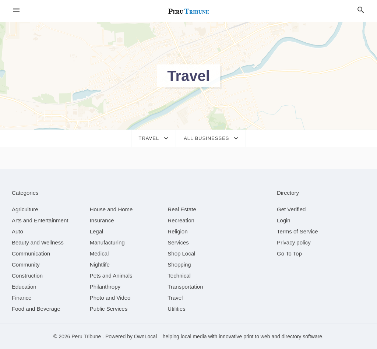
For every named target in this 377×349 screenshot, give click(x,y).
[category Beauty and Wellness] (38, 242)
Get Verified (291, 209)
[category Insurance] (102, 220)
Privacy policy (294, 242)
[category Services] (178, 242)
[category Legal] (96, 231)
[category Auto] (17, 231)
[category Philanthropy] (105, 286)
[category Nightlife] (100, 264)
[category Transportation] (185, 286)
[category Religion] (177, 231)
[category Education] (24, 286)
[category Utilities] (176, 309)
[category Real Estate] (182, 209)
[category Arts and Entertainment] (40, 220)
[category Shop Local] (181, 253)
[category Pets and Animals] (111, 275)
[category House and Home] (111, 209)
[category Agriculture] (25, 209)
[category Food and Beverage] (36, 309)
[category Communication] (31, 253)
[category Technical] (179, 275)
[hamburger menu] (16, 10)
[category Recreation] (181, 220)
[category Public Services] (109, 309)
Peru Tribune (86, 336)
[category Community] (26, 264)
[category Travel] (175, 298)
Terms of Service (297, 231)
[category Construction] (27, 275)
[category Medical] (99, 253)
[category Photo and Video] (110, 298)
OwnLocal (145, 336)
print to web (256, 336)
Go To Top (289, 253)
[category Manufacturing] (107, 242)
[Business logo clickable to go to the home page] (188, 11)
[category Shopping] (179, 264)
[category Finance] (21, 298)
